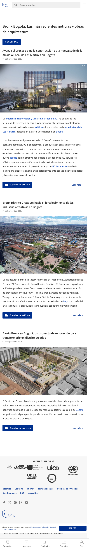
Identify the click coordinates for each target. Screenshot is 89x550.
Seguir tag (11, 41)
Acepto (72, 528)
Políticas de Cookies (10, 529)
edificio (39, 127)
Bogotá (59, 131)
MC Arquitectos (60, 166)
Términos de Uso (35, 527)
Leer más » (77, 184)
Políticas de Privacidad (48, 527)
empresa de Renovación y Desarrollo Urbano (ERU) (31, 118)
